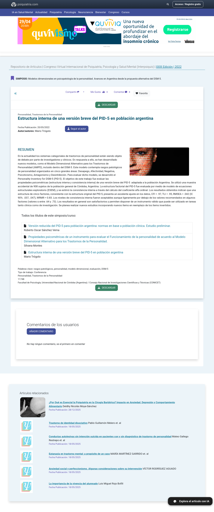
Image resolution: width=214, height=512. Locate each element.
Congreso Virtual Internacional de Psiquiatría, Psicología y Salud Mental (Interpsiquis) (99, 67)
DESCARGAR (106, 104)
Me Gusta (100, 92)
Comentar (122, 92)
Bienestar (100, 12)
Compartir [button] (74, 92)
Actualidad (41, 12)
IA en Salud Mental (22, 12)
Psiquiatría (56, 12)
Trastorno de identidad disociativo (68, 422)
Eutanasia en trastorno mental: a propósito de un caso (79, 453)
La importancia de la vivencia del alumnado (73, 483)
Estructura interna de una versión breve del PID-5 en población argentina (75, 252)
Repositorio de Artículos (26, 67)
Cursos (125, 12)
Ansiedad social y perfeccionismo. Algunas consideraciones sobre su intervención (95, 468)
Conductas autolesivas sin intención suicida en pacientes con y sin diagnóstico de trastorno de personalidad (110, 436)
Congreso (113, 12)
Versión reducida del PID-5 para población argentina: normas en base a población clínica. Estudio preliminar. (99, 226)
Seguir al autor (76, 128)
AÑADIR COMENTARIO (41, 331)
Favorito (142, 93)
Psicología (70, 12)
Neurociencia (85, 12)
